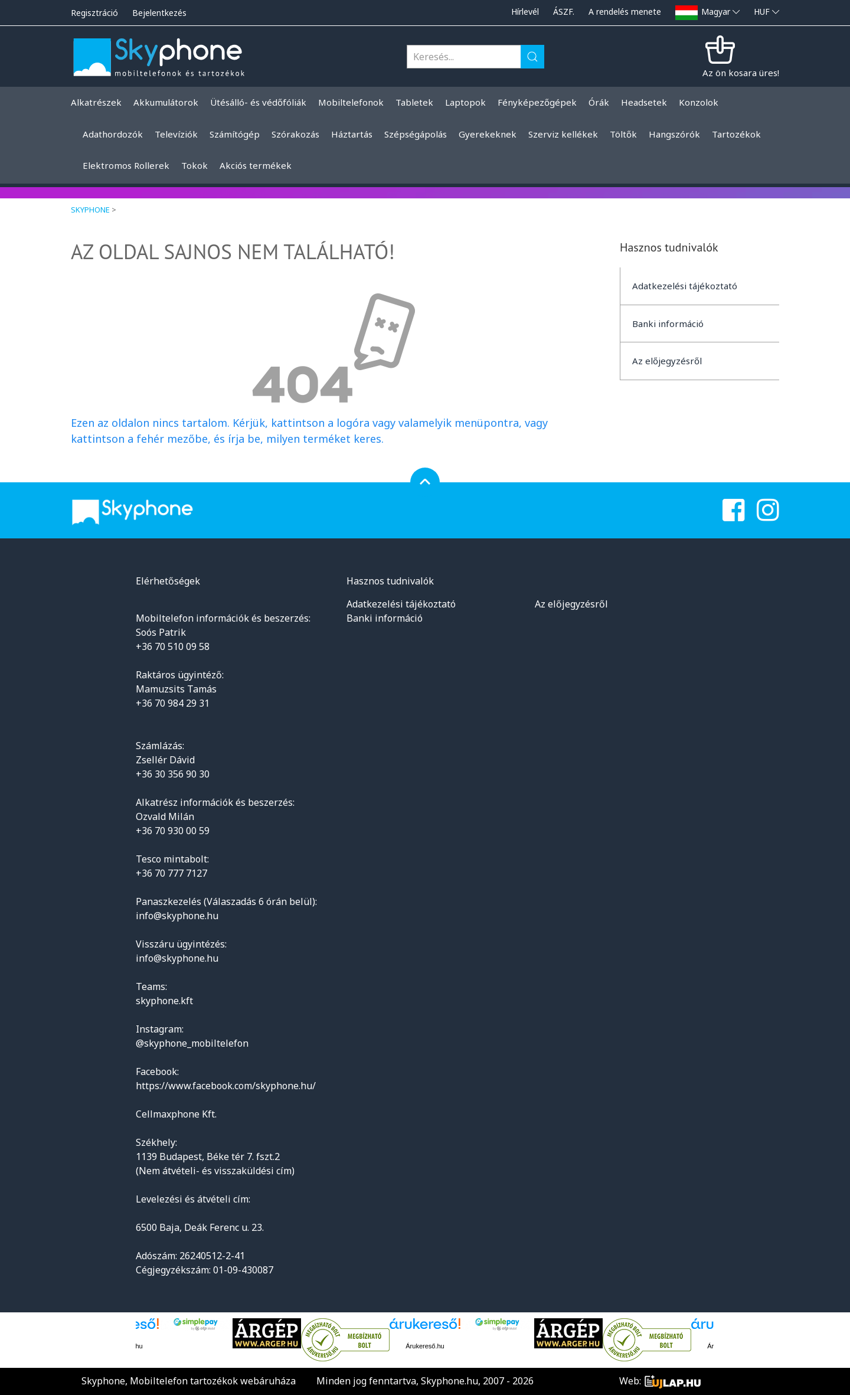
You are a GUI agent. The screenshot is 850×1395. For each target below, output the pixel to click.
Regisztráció (94, 12)
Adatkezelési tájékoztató (684, 286)
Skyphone (90, 209)
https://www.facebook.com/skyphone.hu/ (226, 1085)
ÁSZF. (563, 11)
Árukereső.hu (425, 1346)
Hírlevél (525, 11)
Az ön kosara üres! (740, 73)
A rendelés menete (625, 11)
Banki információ (668, 323)
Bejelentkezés (159, 12)
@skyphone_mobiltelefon (192, 1043)
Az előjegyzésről (667, 361)
